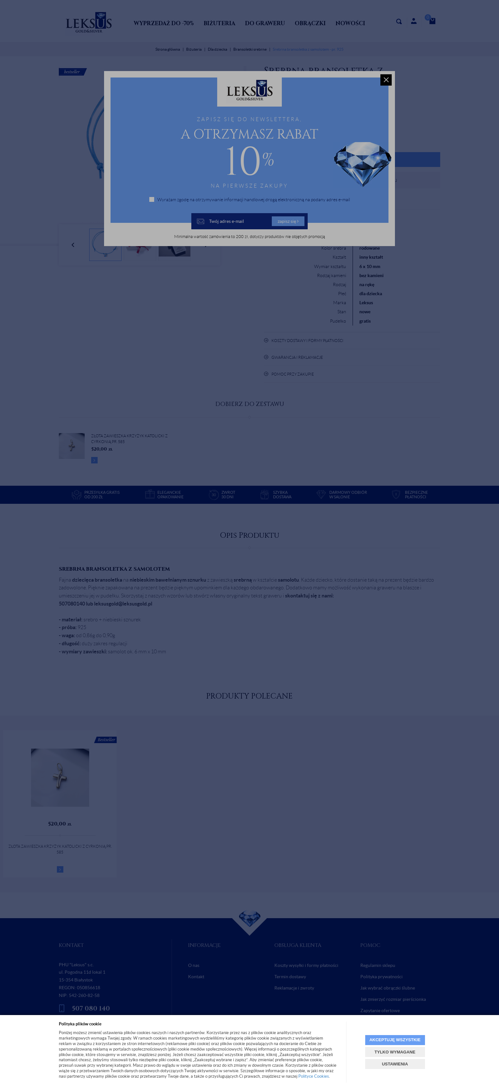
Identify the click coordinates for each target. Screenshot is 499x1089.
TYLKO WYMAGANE (395, 1052)
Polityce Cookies (313, 1076)
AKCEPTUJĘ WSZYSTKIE (394, 1039)
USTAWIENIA (395, 1064)
